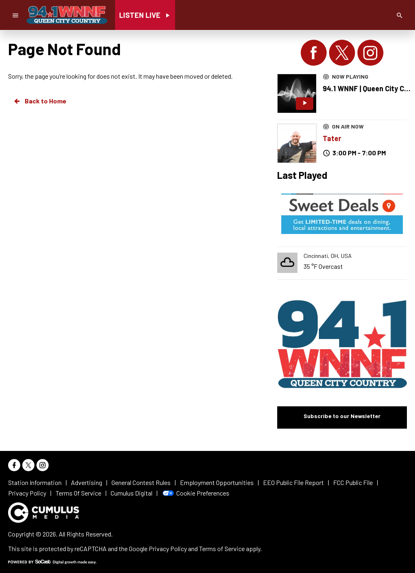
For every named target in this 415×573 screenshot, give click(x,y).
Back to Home (39, 101)
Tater (332, 138)
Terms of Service (222, 548)
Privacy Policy (168, 548)
